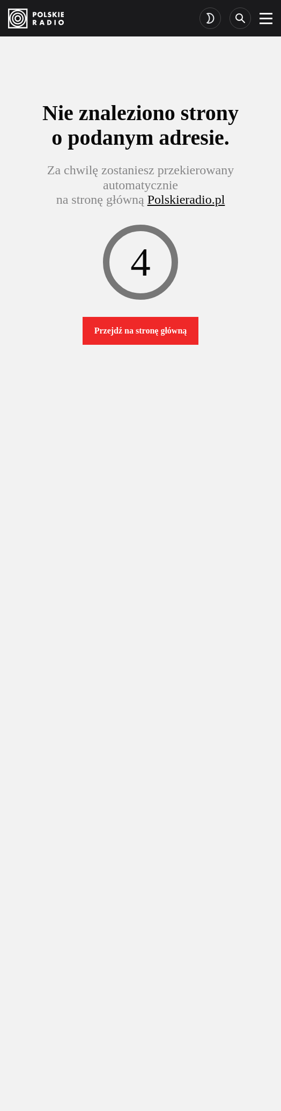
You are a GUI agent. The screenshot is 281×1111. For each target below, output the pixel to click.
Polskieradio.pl (186, 199)
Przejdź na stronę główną (140, 330)
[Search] (240, 18)
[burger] (266, 18)
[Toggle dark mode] (210, 18)
